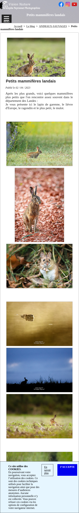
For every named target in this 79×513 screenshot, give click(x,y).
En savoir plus (47, 470)
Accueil (18, 26)
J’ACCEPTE (67, 466)
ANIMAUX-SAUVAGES (53, 26)
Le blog (30, 26)
